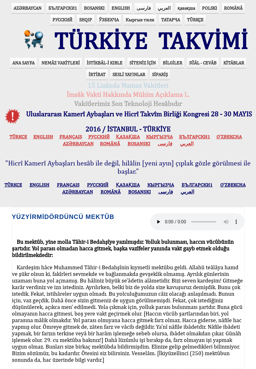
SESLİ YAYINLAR (128, 74)
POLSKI (209, 8)
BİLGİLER (172, 62)
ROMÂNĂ (233, 8)
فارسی (144, 8)
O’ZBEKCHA (229, 137)
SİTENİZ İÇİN (142, 62)
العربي (164, 8)
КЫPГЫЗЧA (159, 137)
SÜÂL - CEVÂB (202, 62)
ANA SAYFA (23, 62)
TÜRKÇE (195, 19)
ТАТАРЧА (170, 19)
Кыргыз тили (140, 19)
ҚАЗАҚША (128, 137)
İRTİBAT (97, 74)
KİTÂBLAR (233, 62)
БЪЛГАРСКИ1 (62, 8)
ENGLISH (121, 8)
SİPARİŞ (160, 74)
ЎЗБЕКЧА (109, 19)
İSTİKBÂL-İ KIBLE (105, 62)
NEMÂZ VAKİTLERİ (60, 62)
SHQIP (85, 19)
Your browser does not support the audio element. (197, 221)
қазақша (186, 8)
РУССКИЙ (62, 19)
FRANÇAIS (70, 137)
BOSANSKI (94, 8)
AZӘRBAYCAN (27, 8)
